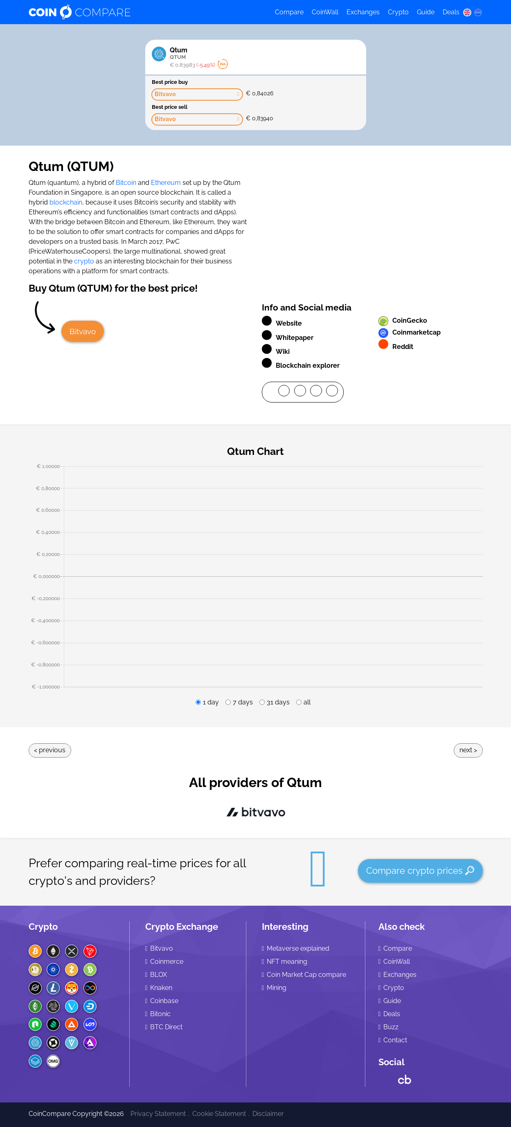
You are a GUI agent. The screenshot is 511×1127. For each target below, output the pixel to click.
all (307, 702)
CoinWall (325, 12)
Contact (395, 1040)
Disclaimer (268, 1114)
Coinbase (164, 1001)
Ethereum (166, 183)
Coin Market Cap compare (306, 975)
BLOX (158, 975)
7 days (243, 702)
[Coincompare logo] (144, 12)
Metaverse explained (298, 948)
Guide (425, 12)
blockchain (66, 202)
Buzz (390, 1027)
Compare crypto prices (420, 870)
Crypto (398, 12)
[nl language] (477, 12)
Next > (468, 750)
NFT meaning (287, 961)
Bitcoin (126, 183)
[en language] (467, 12)
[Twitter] (300, 392)
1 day (211, 702)
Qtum (243, 53)
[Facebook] (284, 392)
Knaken (161, 988)
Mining (276, 988)
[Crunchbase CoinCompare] (404, 1077)
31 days (278, 702)
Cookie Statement (219, 1114)
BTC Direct (166, 1027)
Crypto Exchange (181, 926)
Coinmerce (166, 961)
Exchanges (363, 12)
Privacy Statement (158, 1114)
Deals (451, 12)
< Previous (49, 750)
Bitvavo (83, 331)
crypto (84, 261)
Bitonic (160, 1014)
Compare (289, 12)
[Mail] (332, 392)
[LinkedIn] (316, 392)
